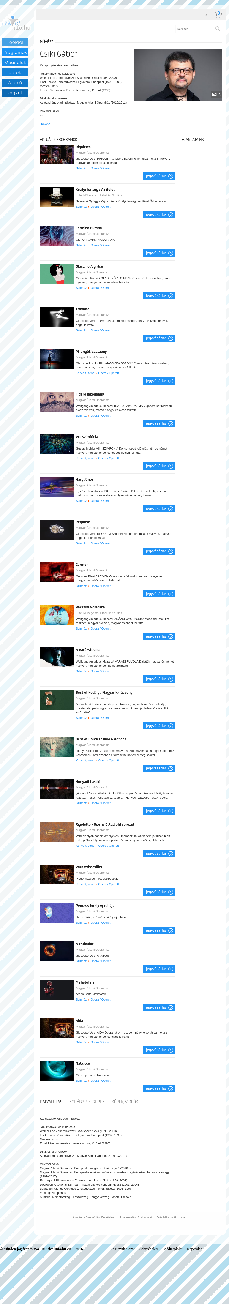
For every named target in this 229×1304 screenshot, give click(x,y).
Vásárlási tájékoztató (171, 1217)
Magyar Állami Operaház (92, 152)
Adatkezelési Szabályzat (136, 1217)
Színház (81, 168)
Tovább (45, 124)
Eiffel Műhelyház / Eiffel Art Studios (99, 195)
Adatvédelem (149, 1249)
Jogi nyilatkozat (123, 1249)
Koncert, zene (85, 373)
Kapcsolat (194, 1249)
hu (204, 14)
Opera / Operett (101, 168)
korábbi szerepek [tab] (87, 1102)
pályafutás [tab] (51, 1102)
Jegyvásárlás (156, 176)
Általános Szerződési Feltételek (93, 1217)
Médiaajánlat (173, 1249)
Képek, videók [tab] (125, 1102)
